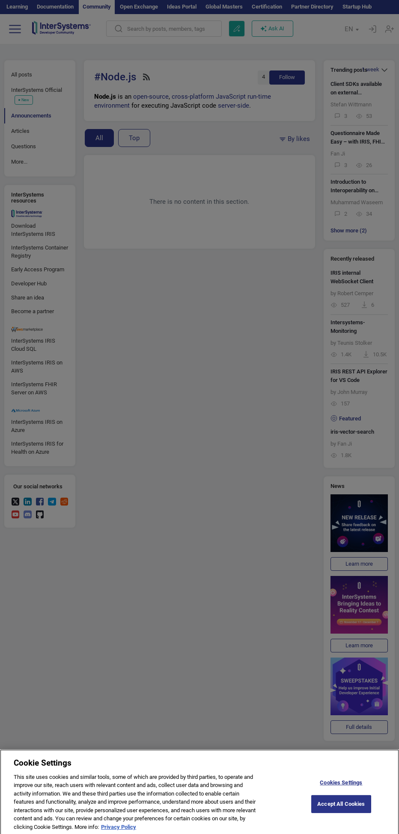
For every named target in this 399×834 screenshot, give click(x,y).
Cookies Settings (341, 787)
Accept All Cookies (341, 809)
